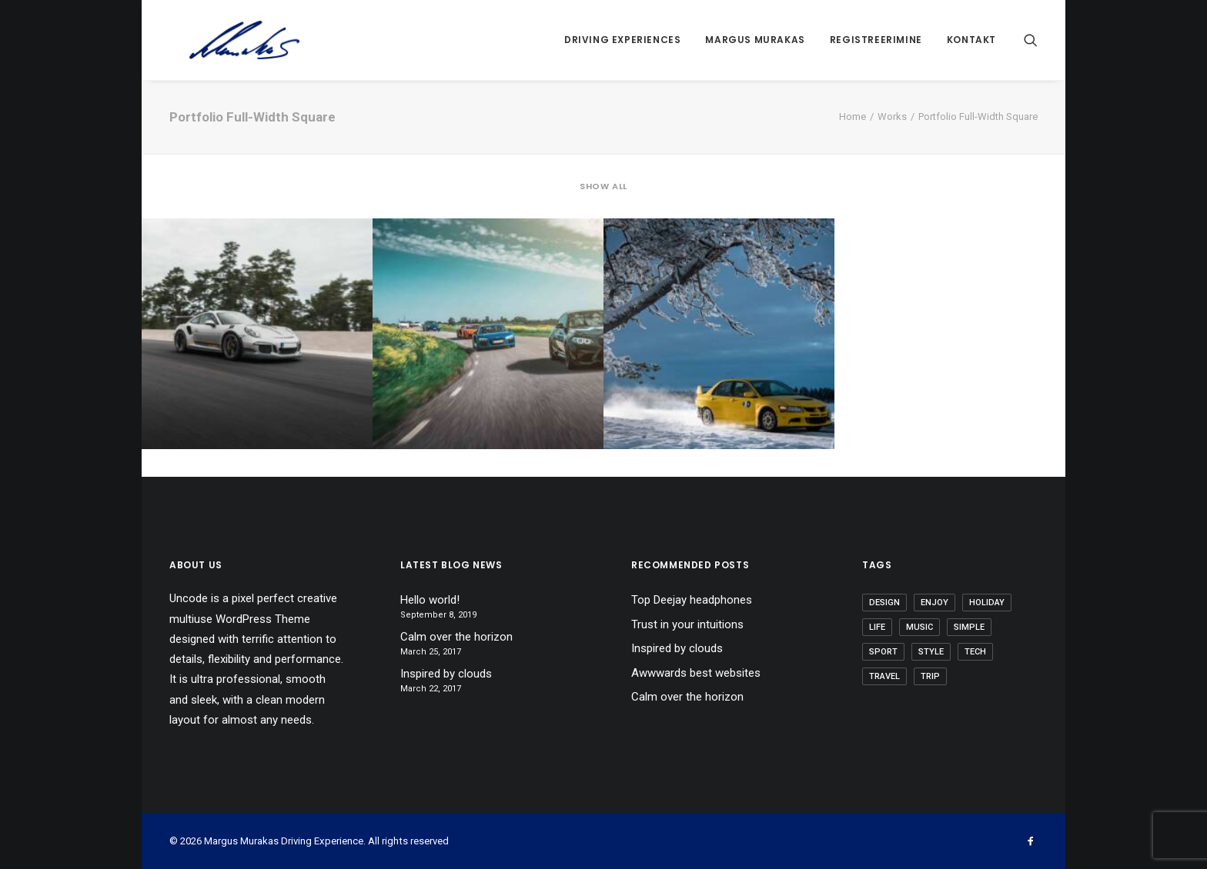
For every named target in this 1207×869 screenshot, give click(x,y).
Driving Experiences (622, 39)
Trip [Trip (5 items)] (930, 676)
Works (892, 116)
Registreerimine (876, 39)
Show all (603, 186)
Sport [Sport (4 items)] (883, 652)
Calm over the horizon (456, 637)
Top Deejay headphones (691, 600)
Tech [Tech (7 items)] (975, 652)
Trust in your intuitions (687, 624)
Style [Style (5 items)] (931, 652)
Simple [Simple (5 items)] (969, 627)
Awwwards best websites (696, 673)
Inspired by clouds (446, 674)
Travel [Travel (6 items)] (884, 676)
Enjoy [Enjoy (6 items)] (934, 603)
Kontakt (971, 39)
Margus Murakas (754, 39)
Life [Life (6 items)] (877, 627)
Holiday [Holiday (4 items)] (987, 603)
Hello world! (430, 600)
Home (852, 116)
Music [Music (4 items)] (919, 627)
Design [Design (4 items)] (884, 603)
